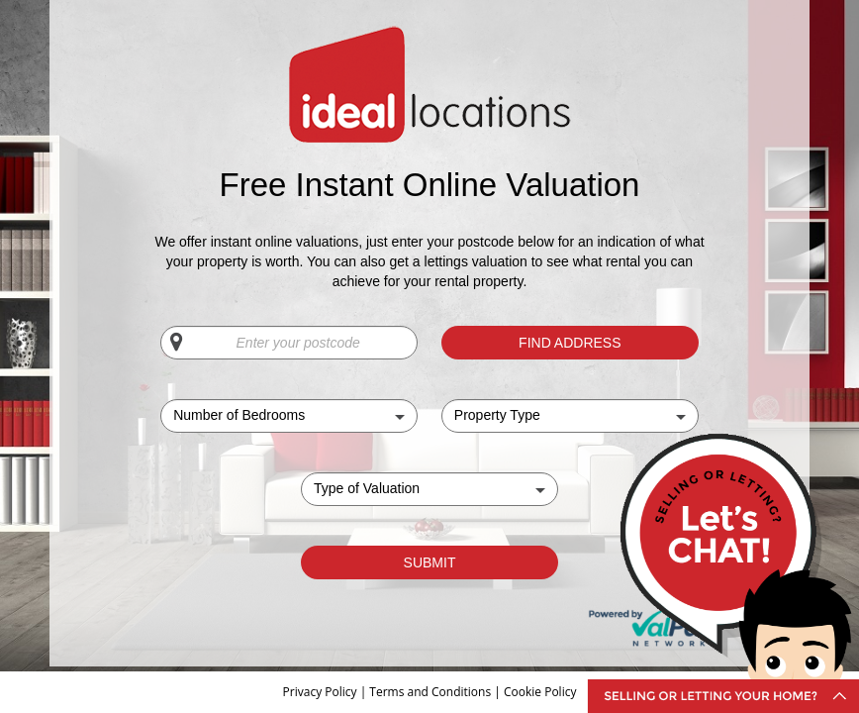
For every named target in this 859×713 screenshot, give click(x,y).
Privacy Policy (321, 691)
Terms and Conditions (430, 691)
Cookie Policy (540, 691)
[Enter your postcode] (289, 342)
